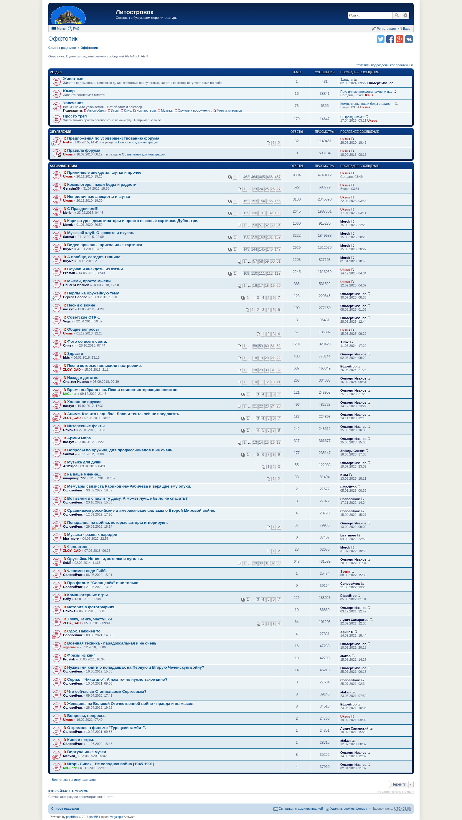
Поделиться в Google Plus (399, 39)
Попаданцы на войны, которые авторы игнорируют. (117, 522)
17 (261, 286)
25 (267, 189)
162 (277, 237)
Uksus (368, 95)
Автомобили (96, 110)
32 (278, 370)
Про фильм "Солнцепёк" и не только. (103, 583)
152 (246, 201)
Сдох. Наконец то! (84, 631)
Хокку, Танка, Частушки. (90, 619)
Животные (73, 79)
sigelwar (69, 647)
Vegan (67, 321)
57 (255, 261)
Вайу (67, 599)
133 (277, 213)
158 (246, 237)
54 (278, 225)
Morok (68, 224)
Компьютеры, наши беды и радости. (102, 184)
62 (278, 346)
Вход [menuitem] (406, 28)
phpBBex (72, 817)
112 (270, 273)
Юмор (69, 91)
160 (262, 237)
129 (246, 213)
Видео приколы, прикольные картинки (104, 245)
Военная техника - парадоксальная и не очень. (112, 643)
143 (246, 249)
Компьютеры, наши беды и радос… (367, 103)
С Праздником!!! (352, 117)
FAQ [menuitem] (76, 28)
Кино (127, 110)
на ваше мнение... (84, 474)
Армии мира (79, 438)
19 (273, 286)
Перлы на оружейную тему (93, 293)
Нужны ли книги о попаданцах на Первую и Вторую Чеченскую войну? (135, 667)
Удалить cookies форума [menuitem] (348, 808)
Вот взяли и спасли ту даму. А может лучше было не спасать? (127, 498)
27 (278, 189)
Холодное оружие (84, 402)
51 (261, 225)
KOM (344, 475)
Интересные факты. (86, 426)
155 (270, 201)
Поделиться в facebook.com (390, 39)
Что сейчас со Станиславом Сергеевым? (106, 691)
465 (262, 177)
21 (273, 358)
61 (278, 261)
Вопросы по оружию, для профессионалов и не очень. (120, 450)
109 (246, 273)
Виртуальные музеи (86, 752)
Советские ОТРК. (83, 317)
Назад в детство (82, 377)
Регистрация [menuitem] (386, 28)
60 (273, 261)
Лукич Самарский (354, 620)
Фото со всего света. (87, 341)
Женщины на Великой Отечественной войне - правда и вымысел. (130, 703)
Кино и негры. (80, 740)
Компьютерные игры (87, 595)
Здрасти (346, 79)
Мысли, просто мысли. (89, 281)
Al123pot (70, 466)
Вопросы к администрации (138, 142)
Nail (66, 142)
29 (261, 370)
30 (267, 370)
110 (254, 273)
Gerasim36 (71, 188)
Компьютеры (146, 110)
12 (267, 382)
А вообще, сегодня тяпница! (94, 257)
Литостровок (134, 12)
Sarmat (68, 236)
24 (261, 189)
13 (273, 382)
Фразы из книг (81, 655)
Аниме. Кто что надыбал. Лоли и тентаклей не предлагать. (123, 414)
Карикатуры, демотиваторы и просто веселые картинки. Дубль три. (132, 220)
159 (254, 237)
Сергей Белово (75, 297)
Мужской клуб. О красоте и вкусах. (100, 233)
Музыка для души (84, 462)
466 (270, 177)
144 (254, 249)
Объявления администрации (143, 154)
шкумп (68, 249)
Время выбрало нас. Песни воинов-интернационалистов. (123, 389)
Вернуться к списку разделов (73, 779)
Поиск (396, 15)
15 (267, 442)
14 (278, 382)
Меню (61, 28)
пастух (68, 309)
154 (262, 201)
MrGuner (70, 393)
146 (270, 249)
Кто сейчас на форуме (68, 791)
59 (267, 261)
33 (278, 563)
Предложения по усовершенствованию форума (113, 138)
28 (255, 370)
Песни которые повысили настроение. (104, 365)
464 (254, 177)
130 (254, 213)
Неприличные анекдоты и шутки (98, 196)
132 (270, 213)
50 (255, 225)
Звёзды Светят (352, 451)
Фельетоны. (78, 546)
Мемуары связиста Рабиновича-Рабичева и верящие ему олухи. (129, 486)
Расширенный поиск (405, 15)
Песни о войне (81, 305)
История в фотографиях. (91, 607)
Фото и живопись (229, 110)
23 (255, 189)
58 (261, 261)
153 (254, 201)
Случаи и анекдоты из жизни (95, 269)
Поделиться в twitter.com (381, 39)
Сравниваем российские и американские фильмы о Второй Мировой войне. (141, 510)
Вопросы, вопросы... (87, 715)
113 (277, 273)
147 (277, 249)
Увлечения (73, 103)
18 (267, 286)
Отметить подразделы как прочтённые (385, 65)
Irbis (66, 357)
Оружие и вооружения (194, 110)
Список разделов (65, 808)
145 (262, 249)
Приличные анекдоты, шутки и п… (366, 91)
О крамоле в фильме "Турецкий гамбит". (106, 727)
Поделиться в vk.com (409, 39)
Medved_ (70, 756)
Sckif (67, 562)
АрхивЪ (346, 632)
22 (278, 358)
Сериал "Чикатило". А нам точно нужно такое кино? (117, 679)
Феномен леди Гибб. (87, 571)
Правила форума (83, 150)
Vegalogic (116, 817)
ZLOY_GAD (72, 369)
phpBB (93, 817)
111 (262, 273)
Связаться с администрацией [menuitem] (301, 808)
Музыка (166, 110)
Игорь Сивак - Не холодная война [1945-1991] (110, 764)
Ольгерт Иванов (380, 83)
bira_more (71, 538)
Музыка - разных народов (92, 534)
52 (267, 225)
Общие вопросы (83, 329)
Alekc (344, 342)
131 (262, 213)
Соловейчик (72, 490)
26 (273, 189)
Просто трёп (75, 116)
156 (277, 201)
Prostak (69, 273)
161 (270, 237)
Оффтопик (62, 38)
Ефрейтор (348, 366)
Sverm (345, 571)
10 (255, 382)
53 (273, 225)
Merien (68, 212)
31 (273, 370)
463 (246, 177)
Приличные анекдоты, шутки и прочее (104, 172)
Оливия (69, 345)
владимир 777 (74, 478)
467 (277, 177)
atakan (345, 656)
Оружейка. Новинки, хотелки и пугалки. (105, 558)
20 (278, 286)
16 (255, 286)
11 (261, 382)
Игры (115, 110)
